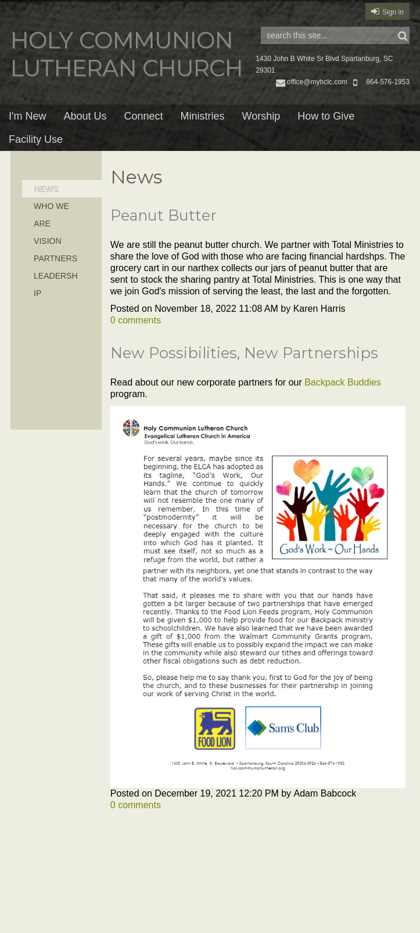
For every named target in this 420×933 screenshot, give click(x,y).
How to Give (325, 116)
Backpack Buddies (341, 382)
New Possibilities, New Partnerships (244, 353)
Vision (47, 241)
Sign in (393, 12)
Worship (261, 116)
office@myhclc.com (311, 82)
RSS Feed (388, 173)
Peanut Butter (163, 215)
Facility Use (36, 139)
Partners (55, 258)
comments (135, 320)
